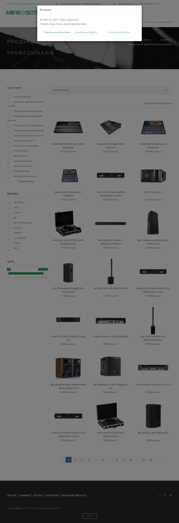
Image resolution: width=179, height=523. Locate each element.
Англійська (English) (86, 32)
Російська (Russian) (119, 32)
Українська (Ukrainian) (57, 32)
